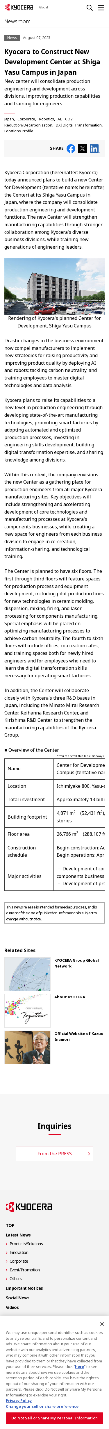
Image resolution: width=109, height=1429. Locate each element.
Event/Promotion (25, 1270)
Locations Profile (18, 130)
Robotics (46, 119)
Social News (17, 1297)
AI (59, 119)
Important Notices (24, 1288)
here (79, 1366)
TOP (10, 1225)
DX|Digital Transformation (79, 125)
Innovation (19, 1252)
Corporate (26, 119)
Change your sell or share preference (42, 1406)
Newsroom (17, 21)
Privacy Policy (19, 1400)
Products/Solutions (26, 1243)
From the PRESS (54, 1153)
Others (16, 1278)
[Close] (102, 1324)
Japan (9, 119)
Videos (12, 1307)
